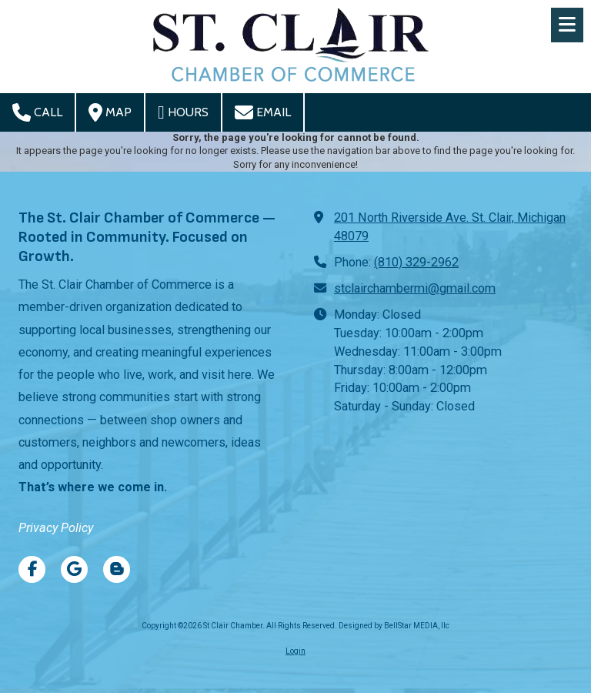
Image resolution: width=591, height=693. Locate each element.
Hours (183, 112)
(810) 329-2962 (416, 262)
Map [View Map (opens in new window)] (110, 112)
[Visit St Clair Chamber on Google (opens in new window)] (74, 569)
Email (263, 112)
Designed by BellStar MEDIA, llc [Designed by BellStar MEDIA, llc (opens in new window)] (394, 625)
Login (295, 651)
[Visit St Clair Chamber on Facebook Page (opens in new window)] (31, 569)
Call (37, 112)
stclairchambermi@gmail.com (415, 288)
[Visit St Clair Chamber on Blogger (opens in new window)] (116, 569)
